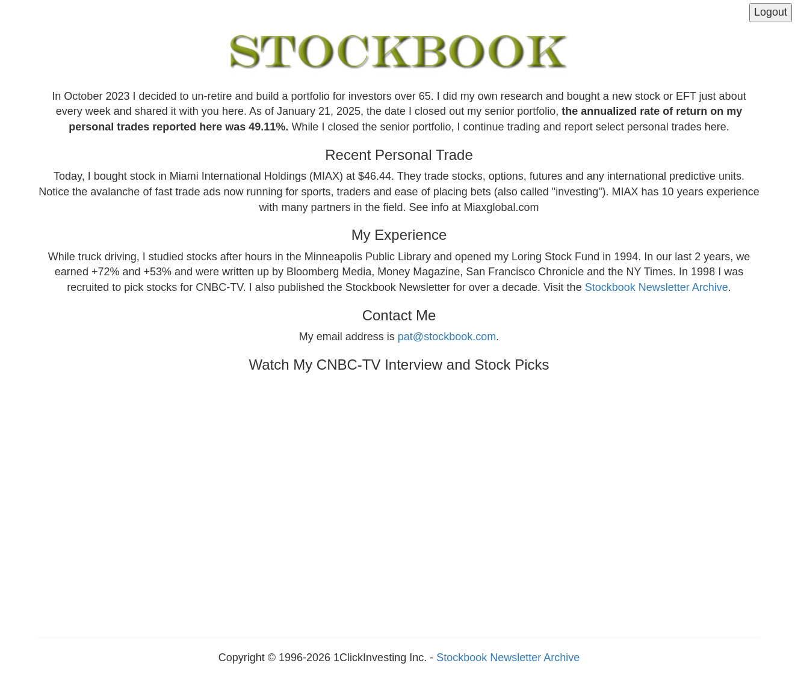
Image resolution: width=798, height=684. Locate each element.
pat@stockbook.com (447, 337)
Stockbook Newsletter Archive (656, 287)
